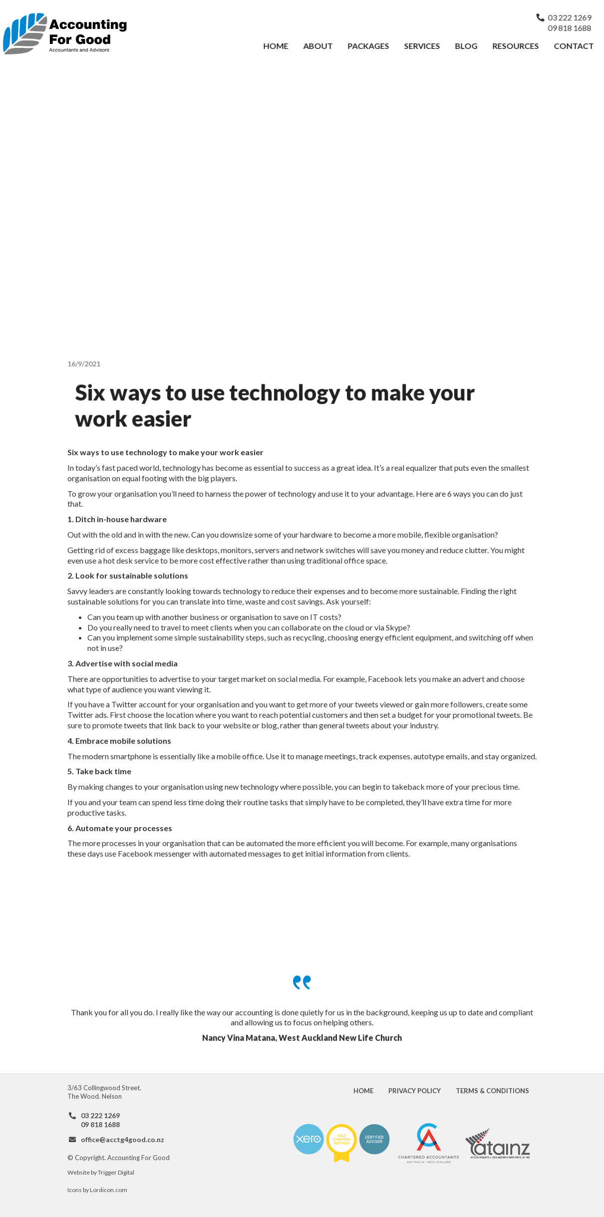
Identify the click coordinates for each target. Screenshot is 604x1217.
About (318, 45)
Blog (466, 45)
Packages (368, 45)
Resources (516, 45)
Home (276, 45)
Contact (574, 45)
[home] (129, 33)
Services (422, 45)
